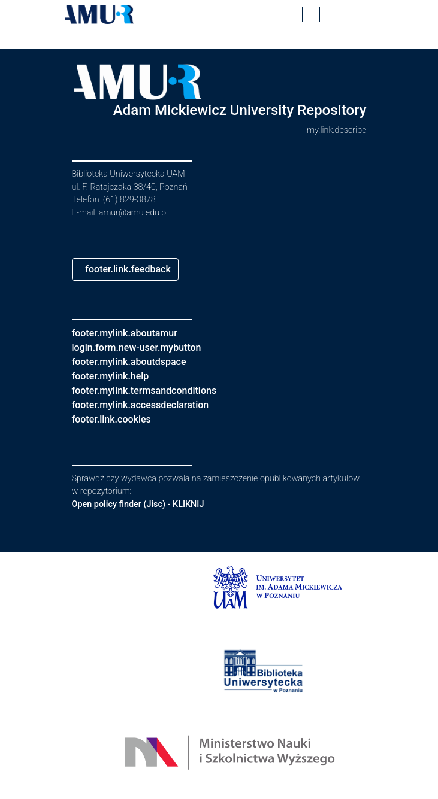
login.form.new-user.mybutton (145, 347)
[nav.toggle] (357, 14)
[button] (99, 14)
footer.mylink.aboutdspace (136, 361)
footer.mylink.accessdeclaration (149, 405)
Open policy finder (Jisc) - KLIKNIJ (144, 504)
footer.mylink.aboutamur (131, 333)
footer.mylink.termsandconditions (153, 390)
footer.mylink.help (115, 376)
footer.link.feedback (134, 269)
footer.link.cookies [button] (116, 419)
